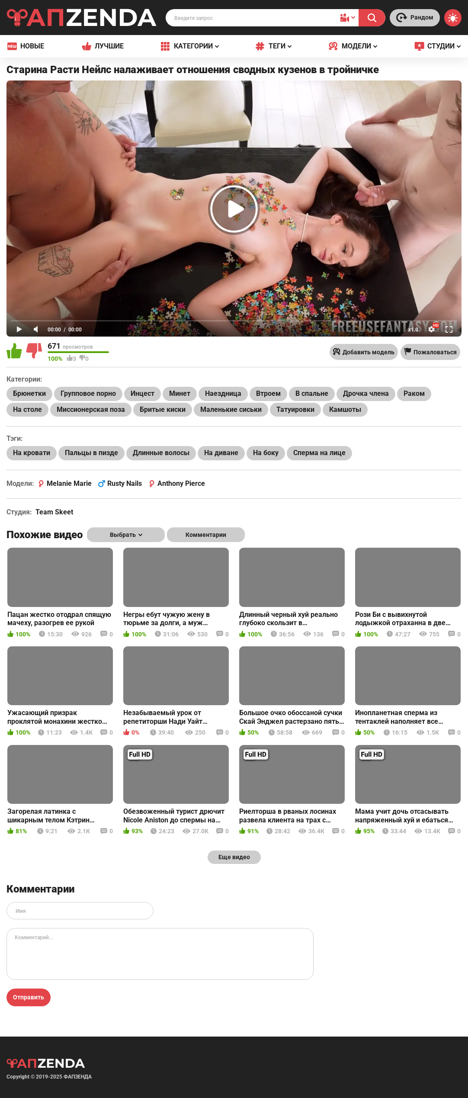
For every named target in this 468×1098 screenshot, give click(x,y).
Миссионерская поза (91, 409)
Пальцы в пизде (91, 453)
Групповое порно (88, 393)
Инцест (142, 393)
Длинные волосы (161, 453)
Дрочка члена (366, 393)
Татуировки (295, 409)
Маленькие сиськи (231, 409)
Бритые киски (163, 409)
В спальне (311, 393)
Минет (179, 393)
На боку (266, 453)
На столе (27, 409)
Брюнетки (29, 393)
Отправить (28, 997)
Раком (414, 393)
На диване (221, 453)
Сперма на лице (319, 453)
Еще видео (234, 857)
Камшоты (345, 409)
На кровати (31, 453)
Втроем (268, 393)
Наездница (223, 393)
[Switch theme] (453, 17)
